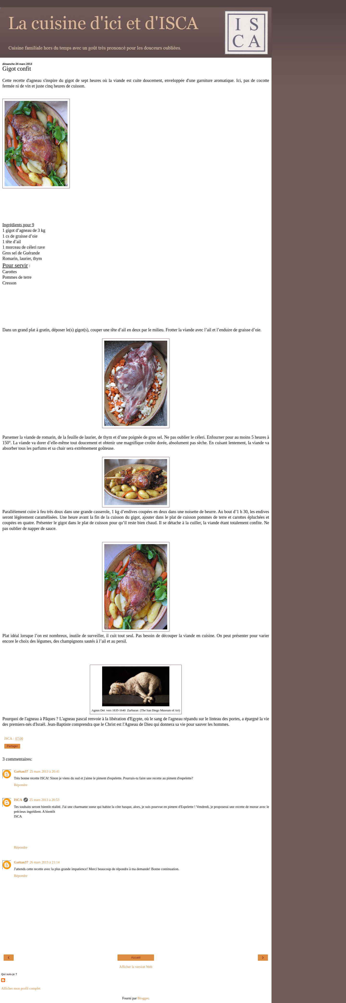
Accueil (136, 957)
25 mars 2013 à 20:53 (44, 800)
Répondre (20, 785)
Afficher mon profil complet (20, 988)
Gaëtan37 (21, 771)
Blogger (142, 998)
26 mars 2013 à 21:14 (45, 862)
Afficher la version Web (135, 967)
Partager (12, 746)
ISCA (18, 800)
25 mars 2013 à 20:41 (45, 771)
